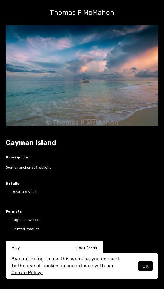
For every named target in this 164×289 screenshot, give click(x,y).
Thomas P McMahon (82, 13)
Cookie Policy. (27, 272)
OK (145, 266)
